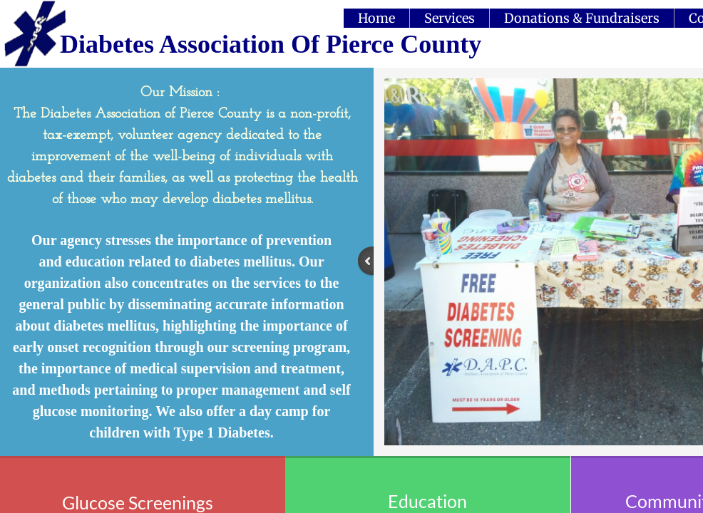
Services (449, 18)
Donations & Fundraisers (582, 18)
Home (376, 18)
